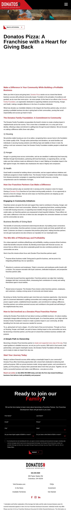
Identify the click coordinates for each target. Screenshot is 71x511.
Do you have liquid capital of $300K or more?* (18, 403)
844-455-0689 (35, 442)
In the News (19, 457)
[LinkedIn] (39, 467)
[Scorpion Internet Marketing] (58, 503)
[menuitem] (6, 505)
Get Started (52, 461)
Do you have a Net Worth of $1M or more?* (48, 403)
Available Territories (19, 461)
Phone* (38, 391)
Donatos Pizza (35, 64)
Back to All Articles (13, 27)
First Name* (8, 385)
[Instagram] (35, 467)
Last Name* (39, 385)
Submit (34, 421)
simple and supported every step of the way (48, 312)
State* (38, 397)
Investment (52, 457)
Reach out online (9, 342)
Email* (6, 391)
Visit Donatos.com (19, 453)
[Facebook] (32, 467)
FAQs (52, 453)
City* (6, 397)
